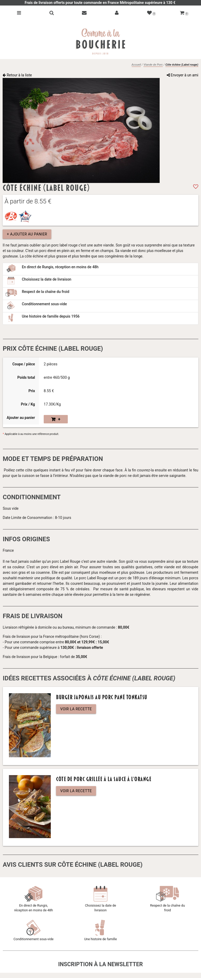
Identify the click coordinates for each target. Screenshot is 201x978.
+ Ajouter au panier (27, 234)
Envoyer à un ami (182, 75)
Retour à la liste (17, 75)
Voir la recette (76, 709)
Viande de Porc (153, 64)
